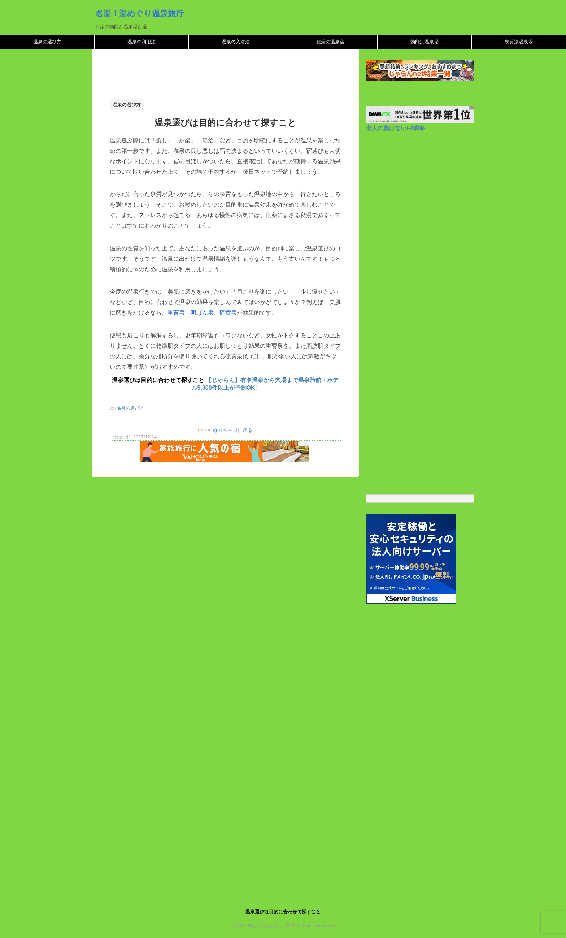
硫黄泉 (228, 313)
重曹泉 (176, 313)
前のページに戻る (232, 430)
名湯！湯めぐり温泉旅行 (139, 13)
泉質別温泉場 (519, 41)
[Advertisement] (241, 76)
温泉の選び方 (47, 41)
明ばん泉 (202, 313)
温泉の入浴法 (236, 41)
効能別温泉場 (424, 41)
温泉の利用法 (141, 41)
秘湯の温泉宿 (330, 41)
